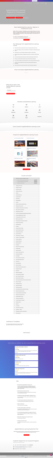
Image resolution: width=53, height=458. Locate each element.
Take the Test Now (26, 424)
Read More (16, 342)
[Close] (52, 1)
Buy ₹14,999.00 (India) (19, 17)
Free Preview (26, 17)
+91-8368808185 (31, 434)
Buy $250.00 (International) (10, 17)
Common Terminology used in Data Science (26, 171)
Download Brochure (26, 39)
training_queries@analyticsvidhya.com (21, 436)
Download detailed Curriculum (11, 93)
